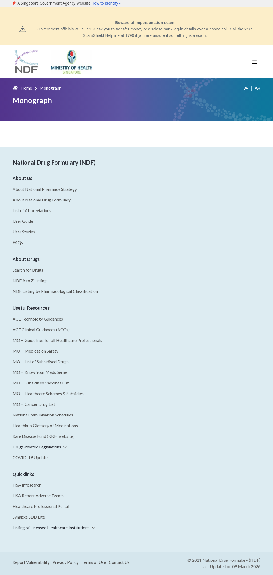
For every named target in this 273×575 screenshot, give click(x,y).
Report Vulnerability (31, 562)
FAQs (18, 242)
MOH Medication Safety (35, 350)
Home (26, 87)
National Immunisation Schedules (43, 414)
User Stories (24, 231)
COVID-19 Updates (31, 457)
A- (246, 88)
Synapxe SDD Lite (29, 516)
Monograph (50, 87)
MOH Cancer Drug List (34, 404)
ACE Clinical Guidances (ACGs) (41, 329)
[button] (64, 446)
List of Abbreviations (32, 210)
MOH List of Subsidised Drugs (41, 361)
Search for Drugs (28, 269)
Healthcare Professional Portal (41, 506)
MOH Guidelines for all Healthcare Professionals (57, 340)
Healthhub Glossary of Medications (45, 425)
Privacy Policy (66, 562)
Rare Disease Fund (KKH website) (43, 436)
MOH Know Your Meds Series (40, 372)
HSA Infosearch (27, 484)
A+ (257, 88)
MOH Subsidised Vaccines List (41, 382)
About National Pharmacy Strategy (45, 189)
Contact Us (119, 562)
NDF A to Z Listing (30, 280)
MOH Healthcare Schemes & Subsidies (48, 393)
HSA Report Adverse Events (38, 495)
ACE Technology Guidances (38, 318)
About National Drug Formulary (42, 199)
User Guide (23, 221)
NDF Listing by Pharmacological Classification (55, 291)
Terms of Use (94, 562)
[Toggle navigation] (254, 61)
